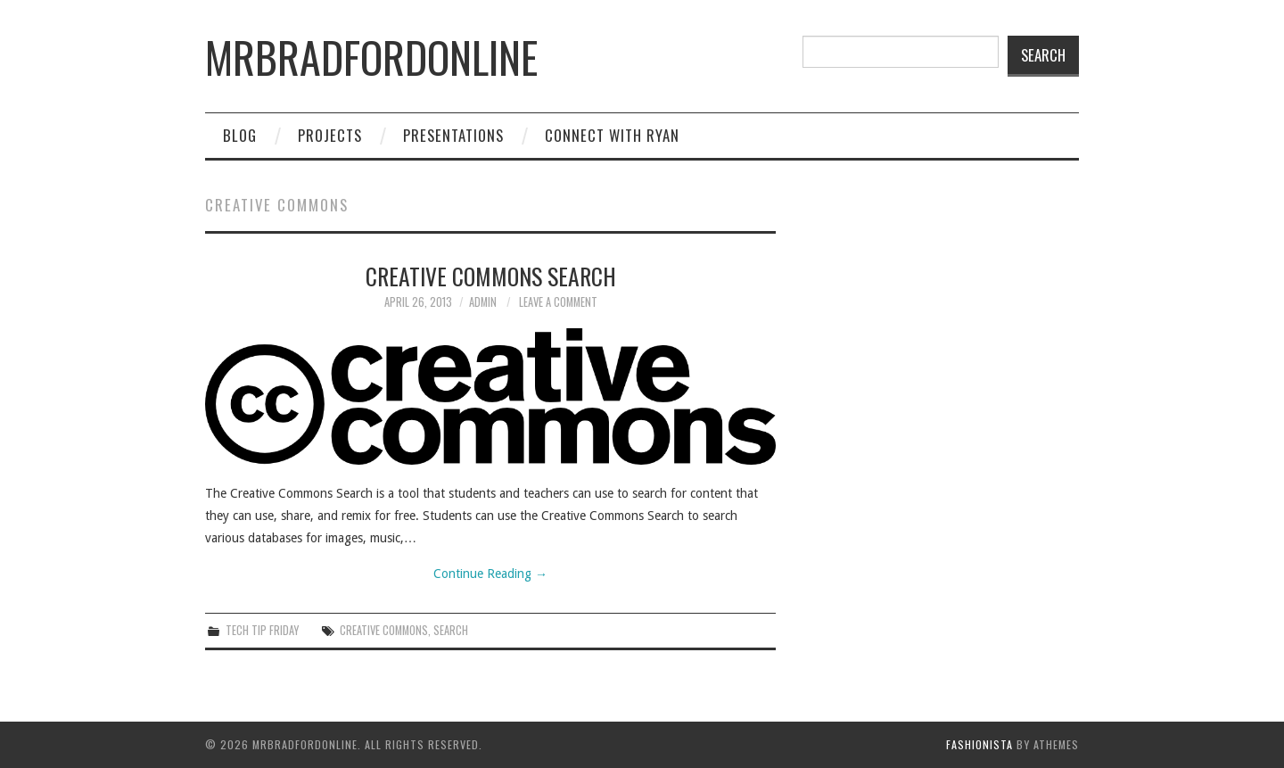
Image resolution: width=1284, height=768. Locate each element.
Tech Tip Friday (262, 630)
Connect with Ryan (612, 135)
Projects (330, 135)
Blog (240, 135)
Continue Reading (490, 573)
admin (483, 301)
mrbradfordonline (371, 56)
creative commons (384, 630)
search (450, 630)
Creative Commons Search (491, 276)
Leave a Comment (558, 301)
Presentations (453, 135)
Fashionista (979, 744)
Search (1043, 55)
